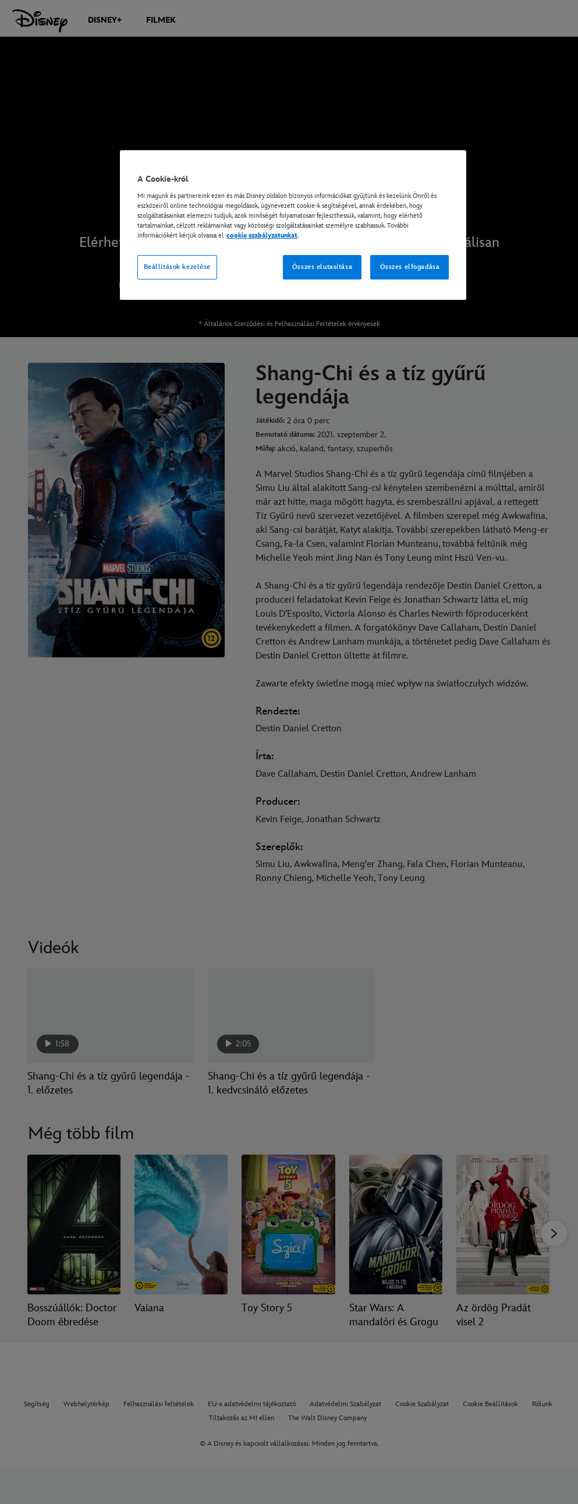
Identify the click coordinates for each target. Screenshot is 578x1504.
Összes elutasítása (322, 267)
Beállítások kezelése (177, 267)
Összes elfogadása (410, 267)
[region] (293, 225)
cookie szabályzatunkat (261, 235)
